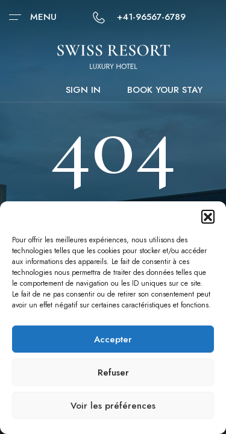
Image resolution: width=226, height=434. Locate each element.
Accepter (113, 339)
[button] (208, 216)
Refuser (113, 372)
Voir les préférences (113, 405)
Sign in (83, 89)
